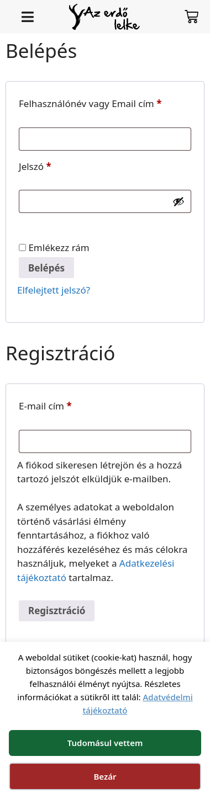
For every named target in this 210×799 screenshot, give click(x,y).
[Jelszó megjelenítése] (178, 201)
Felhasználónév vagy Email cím (105, 102)
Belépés (46, 268)
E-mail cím (64, 404)
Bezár (104, 776)
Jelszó (53, 165)
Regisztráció (56, 610)
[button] (27, 16)
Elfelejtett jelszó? (53, 290)
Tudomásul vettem (105, 742)
